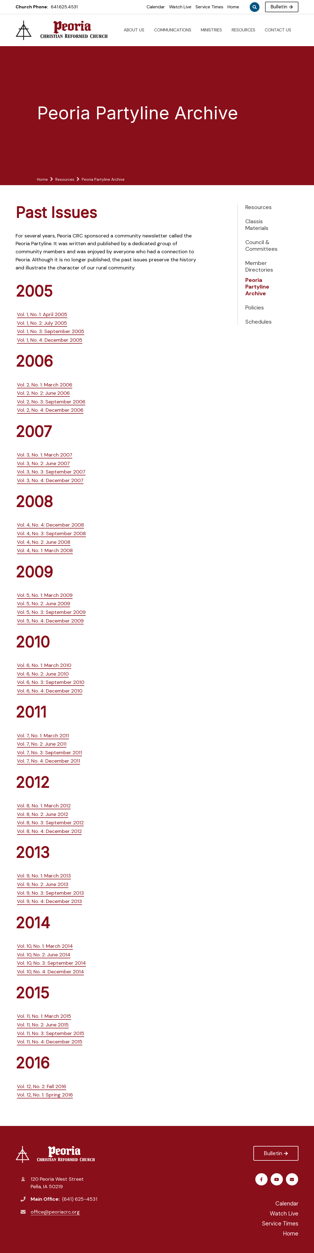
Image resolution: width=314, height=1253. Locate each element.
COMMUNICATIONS (175, 30)
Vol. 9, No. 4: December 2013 (49, 901)
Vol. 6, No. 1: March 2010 (44, 665)
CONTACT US (280, 30)
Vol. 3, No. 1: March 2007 (44, 454)
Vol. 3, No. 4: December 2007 (50, 480)
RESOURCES (246, 30)
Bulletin (282, 6)
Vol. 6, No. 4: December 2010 (49, 691)
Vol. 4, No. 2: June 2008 (43, 542)
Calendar (156, 7)
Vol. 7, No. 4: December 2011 (48, 761)
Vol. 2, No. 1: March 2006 (44, 384)
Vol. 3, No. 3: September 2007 (51, 471)
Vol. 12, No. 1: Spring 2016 (45, 1094)
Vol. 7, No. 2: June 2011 (41, 744)
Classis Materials (256, 224)
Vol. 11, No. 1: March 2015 (44, 1016)
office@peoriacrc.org (55, 1212)
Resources (258, 207)
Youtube (277, 1179)
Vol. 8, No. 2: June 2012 (42, 814)
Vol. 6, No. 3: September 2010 (50, 682)
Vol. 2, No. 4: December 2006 (50, 410)
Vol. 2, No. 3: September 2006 (51, 401)
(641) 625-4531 (79, 1199)
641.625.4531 (64, 7)
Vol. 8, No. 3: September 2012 (50, 822)
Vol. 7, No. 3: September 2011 (49, 752)
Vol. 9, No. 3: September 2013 (50, 893)
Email (292, 1179)
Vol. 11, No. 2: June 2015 (43, 1024)
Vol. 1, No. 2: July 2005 (42, 323)
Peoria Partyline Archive (257, 287)
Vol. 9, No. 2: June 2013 (42, 884)
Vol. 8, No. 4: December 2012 (49, 831)
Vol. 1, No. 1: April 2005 (42, 314)
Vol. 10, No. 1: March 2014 (45, 946)
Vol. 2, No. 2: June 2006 (43, 393)
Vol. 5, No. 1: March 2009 (45, 595)
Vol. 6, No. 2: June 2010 (43, 674)
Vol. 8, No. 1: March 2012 (44, 805)
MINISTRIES (213, 30)
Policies (254, 307)
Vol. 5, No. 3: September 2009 (51, 612)
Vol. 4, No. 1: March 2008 (45, 550)
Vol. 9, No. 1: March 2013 (44, 875)
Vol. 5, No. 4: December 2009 (50, 620)
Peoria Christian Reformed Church (55, 1154)
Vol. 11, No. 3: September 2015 (50, 1033)
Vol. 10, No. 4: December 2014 (50, 971)
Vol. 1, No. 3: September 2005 (50, 331)
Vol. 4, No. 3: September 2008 (51, 533)
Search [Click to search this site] (255, 7)
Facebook (261, 1179)
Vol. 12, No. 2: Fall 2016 (41, 1086)
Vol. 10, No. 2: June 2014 (43, 954)
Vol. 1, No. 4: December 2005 (49, 340)
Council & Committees (261, 245)
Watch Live (180, 7)
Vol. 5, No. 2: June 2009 (43, 603)
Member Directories (259, 266)
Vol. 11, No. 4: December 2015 (49, 1041)
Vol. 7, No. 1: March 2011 (43, 735)
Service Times (209, 7)
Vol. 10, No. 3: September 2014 (51, 963)
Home (233, 7)
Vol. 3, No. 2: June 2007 (43, 463)
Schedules (258, 321)
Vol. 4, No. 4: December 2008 (50, 525)
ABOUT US (136, 30)
